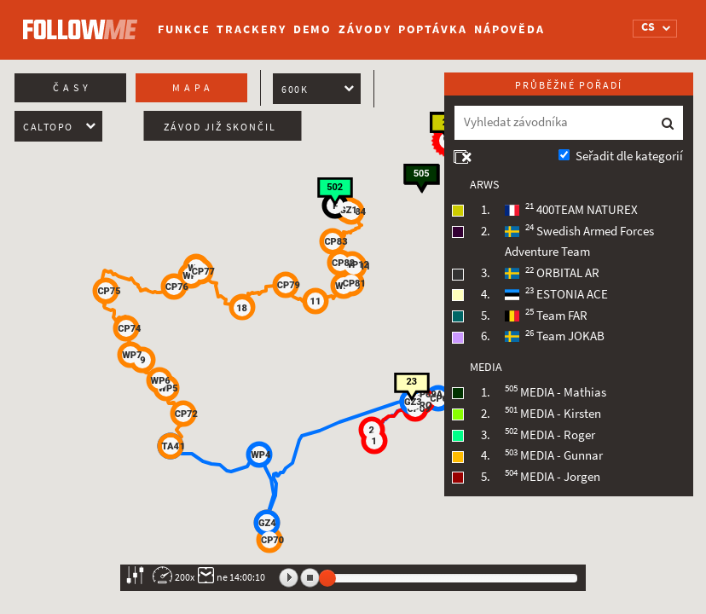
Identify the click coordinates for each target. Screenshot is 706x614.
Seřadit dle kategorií (629, 156)
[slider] (327, 578)
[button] (438, 398)
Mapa (193, 88)
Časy (72, 88)
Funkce (184, 29)
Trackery (251, 29)
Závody (365, 29)
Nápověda (509, 29)
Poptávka (432, 29)
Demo (313, 29)
